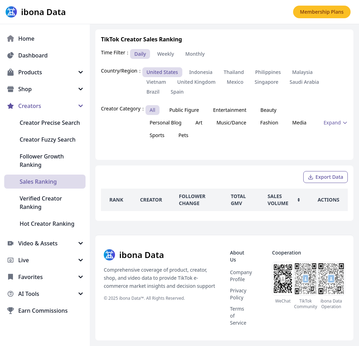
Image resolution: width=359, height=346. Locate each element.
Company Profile (241, 276)
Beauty (268, 110)
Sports (157, 135)
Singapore (266, 82)
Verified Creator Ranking (41, 203)
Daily (140, 53)
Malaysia (302, 72)
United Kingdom (196, 82)
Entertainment (229, 110)
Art (199, 122)
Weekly (165, 53)
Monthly (195, 53)
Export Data (325, 177)
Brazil (153, 91)
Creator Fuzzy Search (48, 139)
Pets (183, 135)
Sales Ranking (38, 181)
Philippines (268, 72)
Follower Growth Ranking (42, 160)
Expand (336, 122)
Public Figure (184, 110)
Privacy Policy (238, 294)
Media (299, 122)
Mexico (235, 82)
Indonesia (200, 72)
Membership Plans (322, 11)
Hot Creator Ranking (47, 224)
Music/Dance (231, 122)
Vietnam (156, 82)
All (152, 110)
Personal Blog (166, 122)
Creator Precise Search (50, 123)
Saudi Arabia (304, 82)
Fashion (269, 122)
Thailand (234, 72)
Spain (177, 91)
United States (162, 72)
